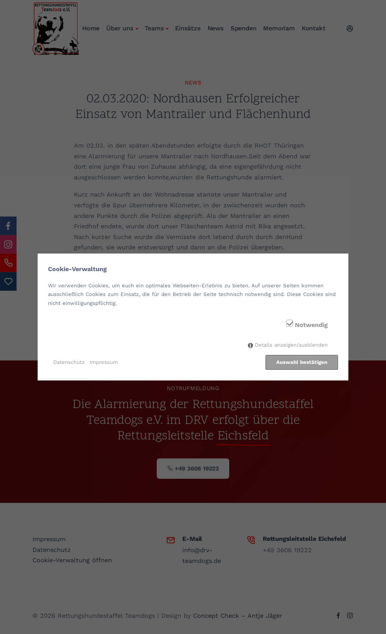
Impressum (104, 362)
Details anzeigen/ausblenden (291, 345)
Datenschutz (69, 362)
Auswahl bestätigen (301, 362)
